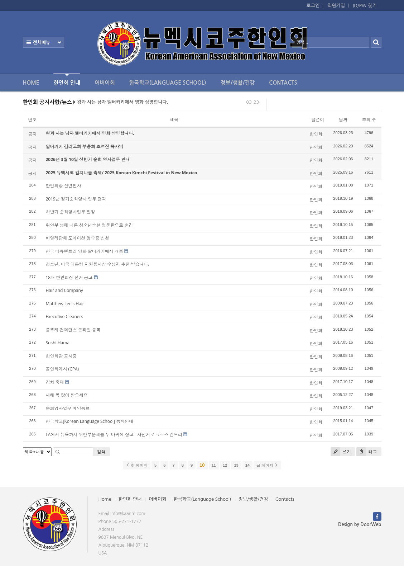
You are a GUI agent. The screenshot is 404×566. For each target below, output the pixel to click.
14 (247, 465)
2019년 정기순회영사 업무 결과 (76, 199)
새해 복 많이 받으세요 (67, 395)
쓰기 (341, 451)
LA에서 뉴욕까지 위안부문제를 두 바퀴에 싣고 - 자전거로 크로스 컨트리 (114, 434)
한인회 (315, 134)
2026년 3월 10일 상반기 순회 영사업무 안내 (88, 159)
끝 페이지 (267, 465)
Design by (359, 524)
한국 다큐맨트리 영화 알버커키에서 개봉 (84, 251)
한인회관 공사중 (61, 356)
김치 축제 (55, 382)
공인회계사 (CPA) (62, 369)
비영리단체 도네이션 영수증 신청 (77, 238)
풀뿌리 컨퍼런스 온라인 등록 (73, 330)
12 (225, 465)
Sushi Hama (57, 343)
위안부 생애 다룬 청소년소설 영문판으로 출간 (89, 225)
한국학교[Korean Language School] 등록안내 (90, 421)
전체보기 (43, 42)
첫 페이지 (137, 465)
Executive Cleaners (64, 316)
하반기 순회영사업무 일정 (70, 212)
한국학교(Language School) (167, 82)
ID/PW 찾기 (364, 5)
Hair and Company (64, 290)
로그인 (313, 5)
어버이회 (105, 82)
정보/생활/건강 (237, 82)
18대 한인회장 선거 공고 (69, 277)
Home (31, 82)
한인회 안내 (66, 79)
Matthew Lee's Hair (65, 304)
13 (236, 465)
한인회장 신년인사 (63, 186)
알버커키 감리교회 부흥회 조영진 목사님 (84, 146)
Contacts (283, 82)
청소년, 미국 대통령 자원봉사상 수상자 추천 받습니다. (97, 264)
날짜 (343, 120)
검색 (101, 452)
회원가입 (336, 5)
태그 (366, 451)
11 (214, 465)
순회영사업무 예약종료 (68, 408)
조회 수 (369, 120)
